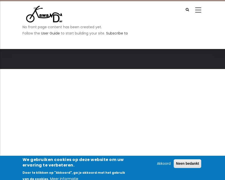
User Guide (50, 33)
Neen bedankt (187, 165)
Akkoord (164, 165)
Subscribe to (117, 33)
